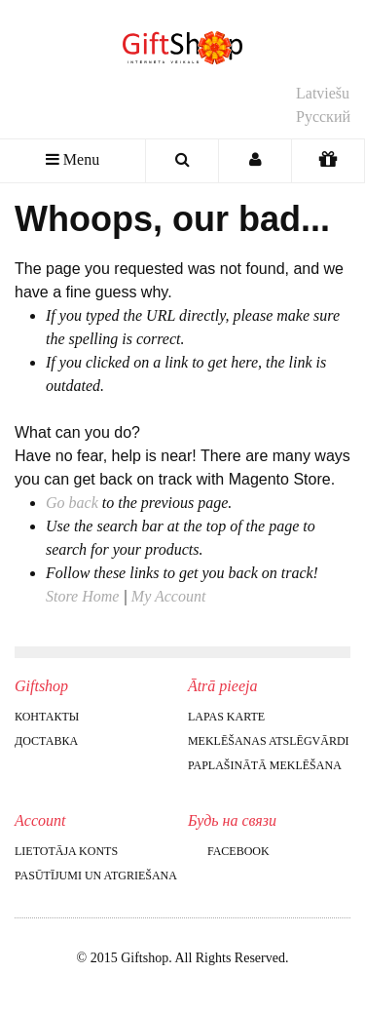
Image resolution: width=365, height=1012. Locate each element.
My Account (168, 596)
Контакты (47, 716)
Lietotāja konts (66, 851)
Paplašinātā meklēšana (265, 765)
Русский (323, 116)
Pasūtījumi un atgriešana (96, 875)
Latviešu (322, 93)
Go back (72, 502)
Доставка (46, 741)
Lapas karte (226, 716)
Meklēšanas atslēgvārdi (268, 741)
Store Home (82, 596)
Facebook (229, 851)
